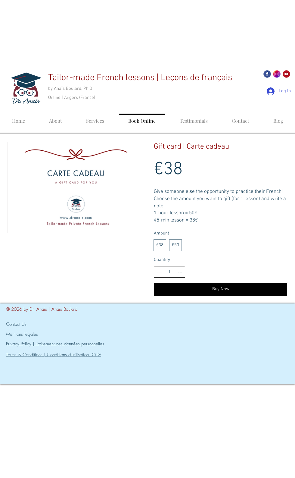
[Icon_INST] (277, 74)
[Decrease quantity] (159, 272)
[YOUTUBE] (286, 74)
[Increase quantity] (179, 272)
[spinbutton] (169, 272)
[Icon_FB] (267, 74)
